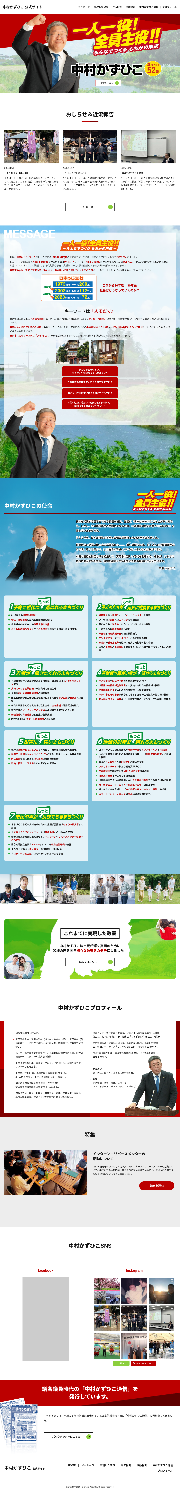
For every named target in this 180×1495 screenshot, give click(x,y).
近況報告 (117, 7)
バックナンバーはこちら (66, 1439)
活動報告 (130, 7)
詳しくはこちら (88, 964)
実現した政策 (101, 7)
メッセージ (84, 7)
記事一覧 (88, 209)
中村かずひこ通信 (148, 7)
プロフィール (169, 7)
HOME (72, 1467)
